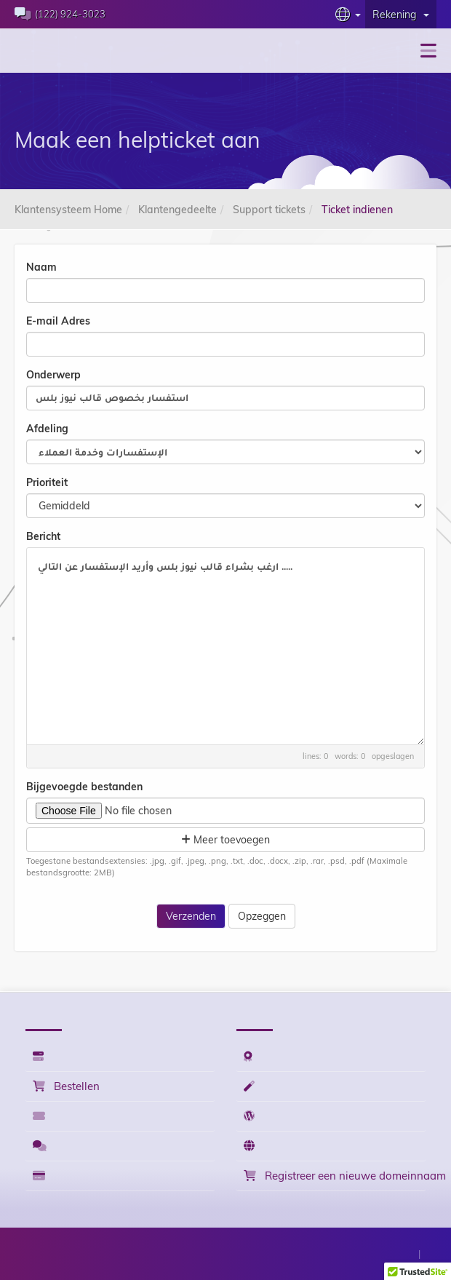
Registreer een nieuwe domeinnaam (335, 1175)
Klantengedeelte (177, 209)
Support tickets (269, 209)
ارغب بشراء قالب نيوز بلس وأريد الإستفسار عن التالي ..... (225, 646)
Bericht (43, 536)
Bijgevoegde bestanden (84, 786)
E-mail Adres (58, 320)
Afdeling (47, 428)
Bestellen (66, 1086)
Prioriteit (47, 482)
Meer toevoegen (225, 839)
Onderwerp (53, 374)
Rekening (400, 14)
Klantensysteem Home (68, 209)
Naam (41, 267)
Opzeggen (262, 916)
